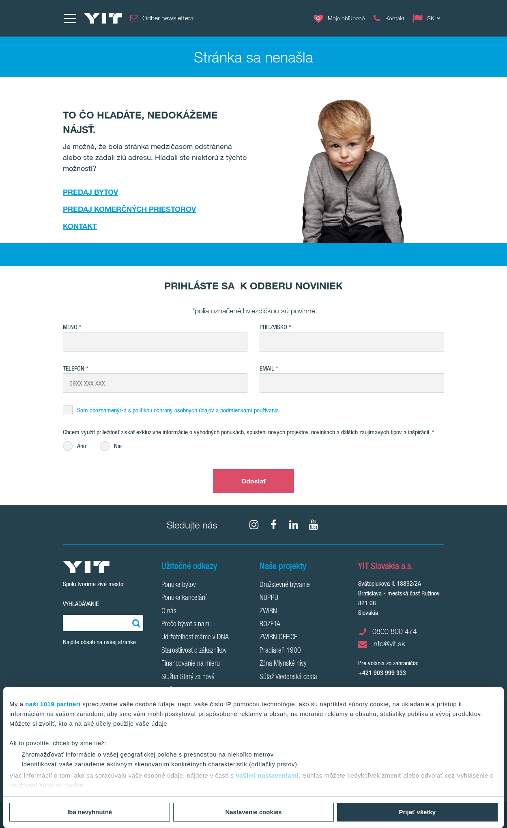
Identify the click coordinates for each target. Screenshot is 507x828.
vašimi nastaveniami (267, 775)
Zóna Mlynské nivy (283, 664)
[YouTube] (313, 524)
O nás (168, 611)
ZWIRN (268, 611)
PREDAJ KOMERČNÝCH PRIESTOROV (129, 209)
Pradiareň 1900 (280, 651)
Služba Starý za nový (188, 677)
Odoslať (253, 481)
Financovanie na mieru (190, 664)
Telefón (73, 368)
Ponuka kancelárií (183, 598)
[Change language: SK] (428, 18)
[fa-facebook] (273, 524)
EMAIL (267, 368)
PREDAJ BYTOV (90, 192)
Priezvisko (273, 327)
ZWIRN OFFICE (278, 637)
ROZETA (270, 624)
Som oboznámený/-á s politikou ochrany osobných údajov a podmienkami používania (178, 410)
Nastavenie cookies (253, 812)
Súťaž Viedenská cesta (288, 677)
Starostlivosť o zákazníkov (194, 651)
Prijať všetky (417, 812)
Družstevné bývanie (285, 585)
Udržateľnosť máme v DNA (195, 637)
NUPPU (269, 598)
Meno (70, 327)
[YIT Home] (103, 18)
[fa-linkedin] (293, 524)
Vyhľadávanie (81, 604)
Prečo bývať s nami (186, 624)
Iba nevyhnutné (89, 812)
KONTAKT (80, 226)
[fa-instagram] (253, 524)
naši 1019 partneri (53, 704)
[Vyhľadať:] (135, 623)
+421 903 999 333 (382, 673)
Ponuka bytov (178, 585)
